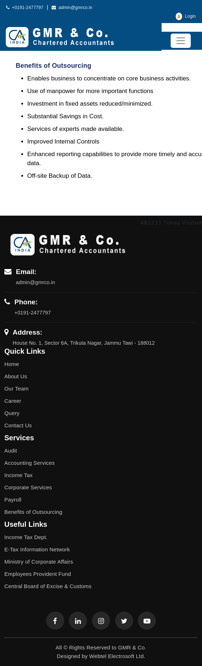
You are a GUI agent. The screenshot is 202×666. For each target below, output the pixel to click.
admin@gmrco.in (72, 7)
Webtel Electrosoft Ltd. (117, 656)
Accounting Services (29, 463)
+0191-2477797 (24, 7)
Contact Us (18, 425)
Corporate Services (28, 487)
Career (12, 401)
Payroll (12, 500)
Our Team (16, 388)
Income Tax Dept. (26, 537)
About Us (15, 376)
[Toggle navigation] (181, 41)
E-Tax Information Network (37, 549)
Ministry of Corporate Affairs (38, 562)
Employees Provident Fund (37, 574)
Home (11, 364)
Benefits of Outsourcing (33, 512)
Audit (10, 450)
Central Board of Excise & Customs (48, 586)
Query (11, 413)
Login (186, 16)
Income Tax (18, 475)
